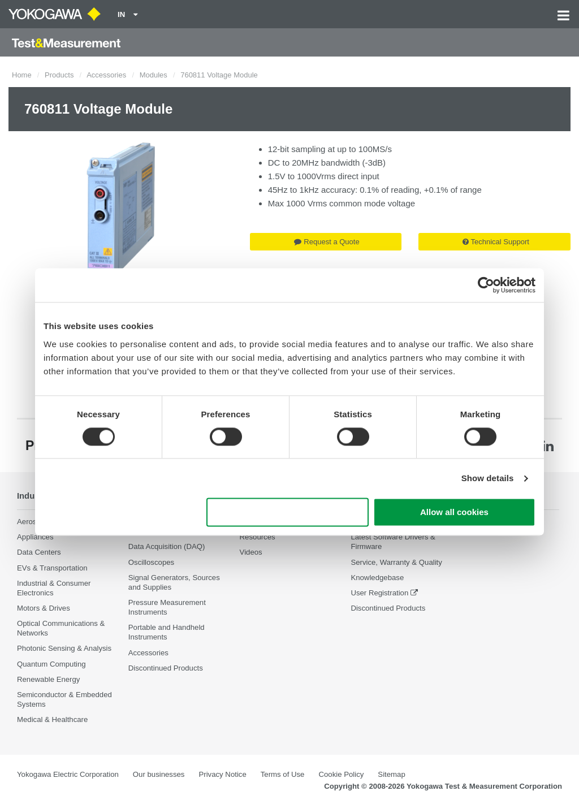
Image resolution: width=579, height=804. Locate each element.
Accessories (106, 75)
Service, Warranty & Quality (396, 562)
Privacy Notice (222, 774)
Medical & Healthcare (52, 719)
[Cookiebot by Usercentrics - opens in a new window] (486, 284)
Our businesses (159, 774)
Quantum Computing (51, 664)
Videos (251, 552)
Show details (487, 478)
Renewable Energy (48, 679)
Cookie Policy (341, 774)
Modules (153, 75)
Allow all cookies (454, 512)
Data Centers (39, 552)
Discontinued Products (165, 668)
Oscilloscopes (151, 562)
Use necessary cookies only (287, 512)
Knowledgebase (377, 577)
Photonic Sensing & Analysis (64, 649)
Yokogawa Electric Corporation (68, 774)
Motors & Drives (43, 608)
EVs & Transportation (52, 568)
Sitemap (391, 774)
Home (22, 75)
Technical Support (496, 241)
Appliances (35, 537)
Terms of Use (283, 774)
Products (59, 75)
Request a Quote (326, 241)
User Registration (379, 593)
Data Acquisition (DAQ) (166, 546)
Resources (257, 537)
